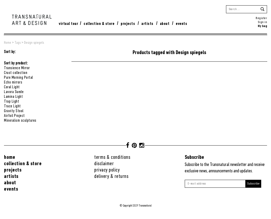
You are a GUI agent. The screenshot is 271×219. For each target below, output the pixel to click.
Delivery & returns (111, 176)
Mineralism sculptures (20, 121)
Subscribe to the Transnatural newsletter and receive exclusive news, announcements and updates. (225, 168)
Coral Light (12, 87)
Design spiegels (34, 43)
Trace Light (12, 106)
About (165, 24)
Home (7, 43)
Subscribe (253, 183)
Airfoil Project (14, 116)
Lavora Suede (14, 92)
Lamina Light (13, 97)
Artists (147, 24)
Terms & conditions (112, 157)
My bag (262, 26)
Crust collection (15, 73)
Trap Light (11, 101)
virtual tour (68, 24)
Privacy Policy (107, 170)
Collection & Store (99, 24)
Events (181, 24)
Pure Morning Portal (18, 78)
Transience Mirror (17, 68)
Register (261, 18)
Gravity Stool (14, 111)
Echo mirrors (13, 82)
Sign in (262, 22)
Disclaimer (104, 164)
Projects (128, 24)
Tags (18, 43)
